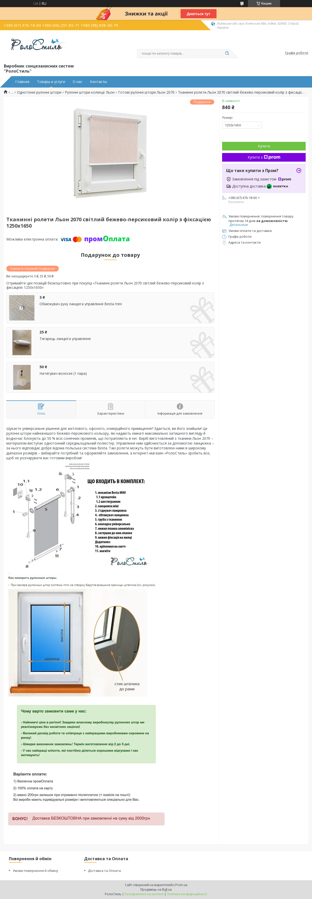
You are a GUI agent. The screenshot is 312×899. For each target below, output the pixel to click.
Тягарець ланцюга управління (65, 338)
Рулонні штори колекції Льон (89, 92)
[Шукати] (227, 53)
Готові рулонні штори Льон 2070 (146, 92)
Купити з (264, 157)
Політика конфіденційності (187, 894)
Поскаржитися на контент (144, 894)
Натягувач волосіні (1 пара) (63, 373)
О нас (77, 81)
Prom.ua (181, 885)
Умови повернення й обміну (35, 870)
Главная (22, 81)
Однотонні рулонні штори (39, 92)
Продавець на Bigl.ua (156, 889)
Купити (264, 146)
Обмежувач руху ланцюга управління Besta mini (81, 304)
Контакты (98, 81)
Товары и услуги (51, 81)
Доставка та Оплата (104, 870)
